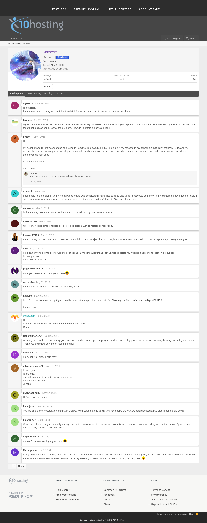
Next (20, 466)
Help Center (62, 489)
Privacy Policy (159, 494)
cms (25, 248)
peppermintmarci (33, 268)
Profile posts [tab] (16, 93)
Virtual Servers (119, 9)
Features (59, 9)
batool (26, 136)
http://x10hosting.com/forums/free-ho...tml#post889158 (132, 300)
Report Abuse (159, 504)
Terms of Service (160, 489)
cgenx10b (28, 103)
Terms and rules (164, 514)
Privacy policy (180, 514)
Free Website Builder (68, 499)
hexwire (27, 295)
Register (27, 44)
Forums (15, 38)
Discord (108, 504)
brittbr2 (33, 173)
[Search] (191, 38)
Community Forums (115, 489)
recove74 (28, 282)
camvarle (28, 208)
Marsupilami (30, 450)
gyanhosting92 (31, 392)
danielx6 (28, 352)
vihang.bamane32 (33, 366)
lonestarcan (30, 221)
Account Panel (150, 9)
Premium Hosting (86, 9)
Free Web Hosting (66, 494)
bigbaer (27, 120)
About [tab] (60, 93)
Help (191, 514)
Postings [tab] (49, 93)
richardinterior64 (32, 335)
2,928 (47, 78)
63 (194, 78)
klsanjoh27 (29, 406)
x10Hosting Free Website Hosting (18, 481)
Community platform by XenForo (103, 520)
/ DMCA (172, 504)
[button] (21, 38)
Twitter (107, 499)
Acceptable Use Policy (164, 499)
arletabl (27, 191)
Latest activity (14, 44)
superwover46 (31, 436)
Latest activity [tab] (34, 93)
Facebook (109, 494)
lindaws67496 (31, 235)
